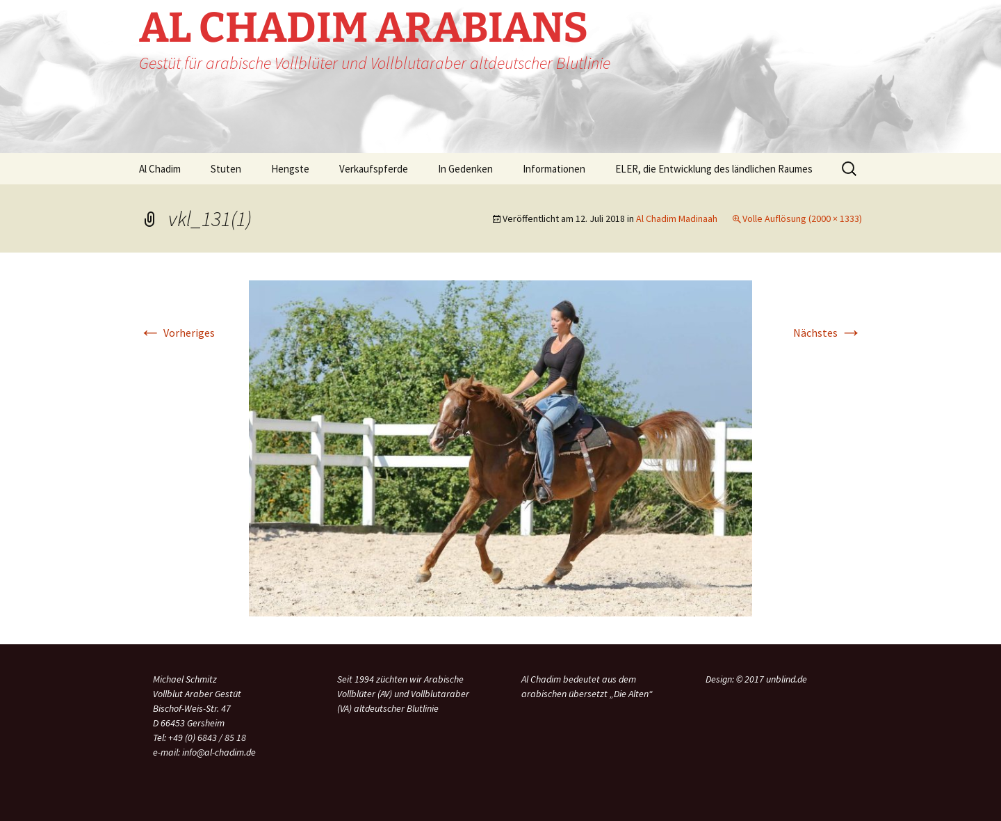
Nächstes (827, 333)
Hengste (290, 168)
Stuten (226, 168)
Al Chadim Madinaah (676, 218)
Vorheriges (177, 333)
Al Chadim (160, 168)
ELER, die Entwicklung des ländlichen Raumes (714, 168)
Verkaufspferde (373, 168)
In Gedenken (465, 168)
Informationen (554, 168)
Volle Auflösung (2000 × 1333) (802, 218)
